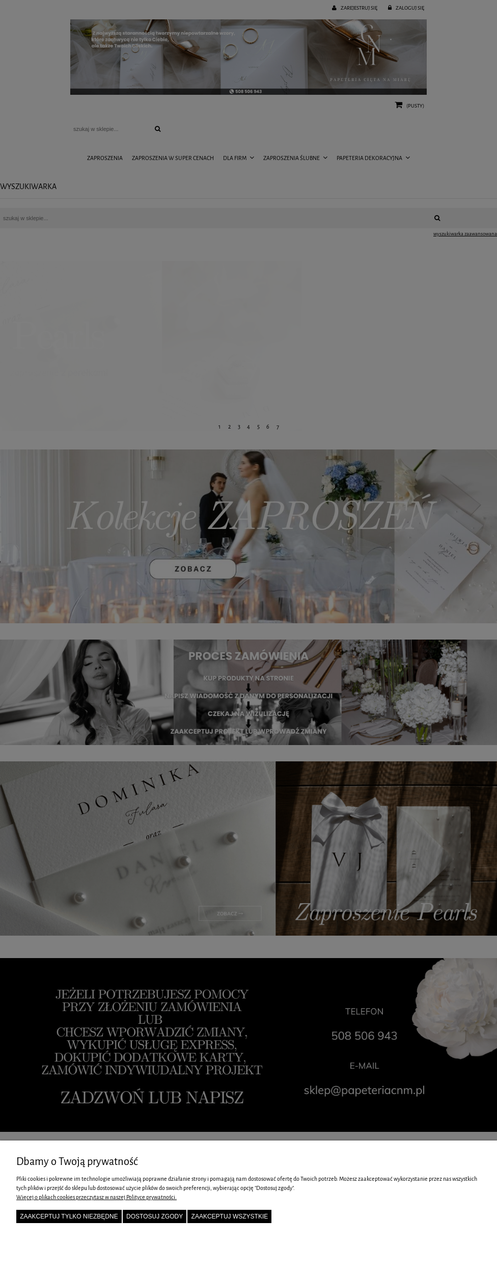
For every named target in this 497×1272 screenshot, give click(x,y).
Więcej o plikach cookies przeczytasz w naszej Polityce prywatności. (96, 1197)
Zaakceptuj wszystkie (229, 1216)
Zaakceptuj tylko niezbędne (69, 1216)
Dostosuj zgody (154, 1216)
